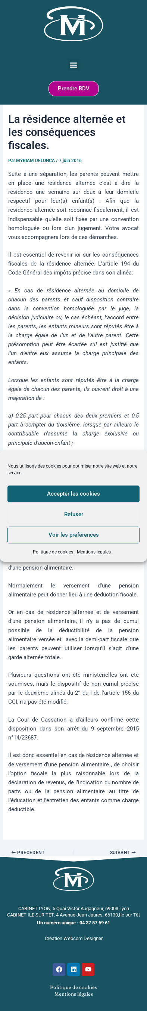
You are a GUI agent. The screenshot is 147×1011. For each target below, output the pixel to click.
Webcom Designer (83, 938)
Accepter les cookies (73, 493)
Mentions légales (94, 551)
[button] (74, 65)
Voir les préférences (74, 534)
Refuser (73, 514)
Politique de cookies (53, 551)
